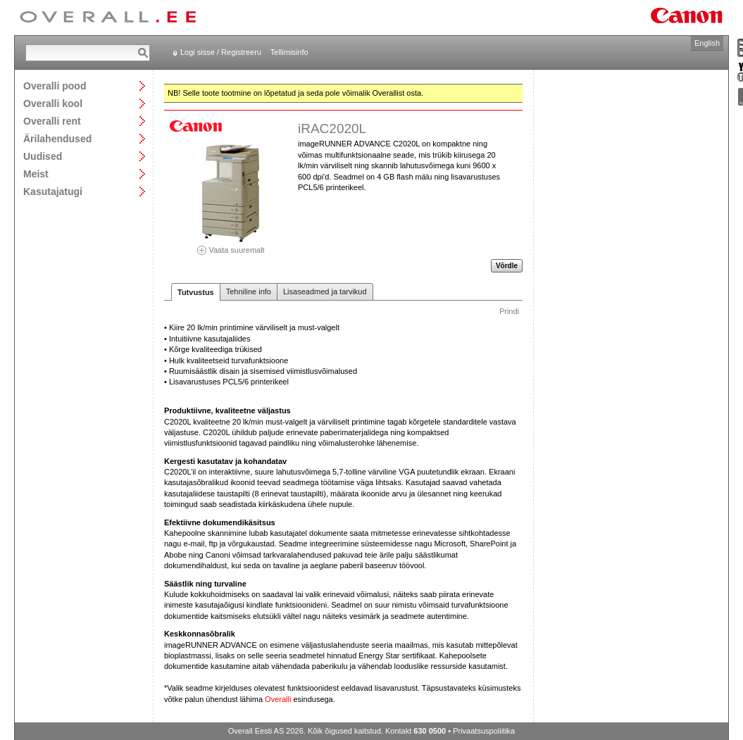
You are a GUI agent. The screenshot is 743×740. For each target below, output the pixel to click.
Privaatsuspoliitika (484, 731)
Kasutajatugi (52, 191)
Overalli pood (54, 85)
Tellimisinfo (289, 52)
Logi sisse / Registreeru (220, 52)
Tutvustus (195, 292)
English (707, 43)
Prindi (509, 311)
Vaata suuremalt (231, 245)
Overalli (278, 699)
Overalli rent (52, 120)
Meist (36, 173)
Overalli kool (52, 103)
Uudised (42, 156)
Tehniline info (248, 291)
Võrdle (507, 266)
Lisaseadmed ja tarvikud (325, 291)
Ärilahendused (57, 138)
